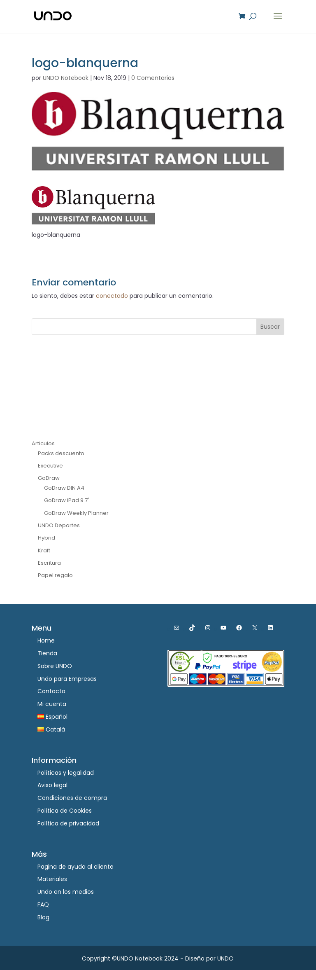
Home (46, 640)
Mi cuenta (51, 704)
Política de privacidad (68, 823)
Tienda (47, 653)
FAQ (43, 904)
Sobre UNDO (54, 666)
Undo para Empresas (67, 679)
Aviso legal (52, 785)
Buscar (270, 327)
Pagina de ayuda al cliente (75, 866)
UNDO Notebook (65, 78)
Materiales (52, 879)
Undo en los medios (65, 892)
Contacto (51, 691)
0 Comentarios (152, 78)
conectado (112, 296)
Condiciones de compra (72, 798)
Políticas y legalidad (65, 773)
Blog (43, 917)
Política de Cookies (64, 810)
